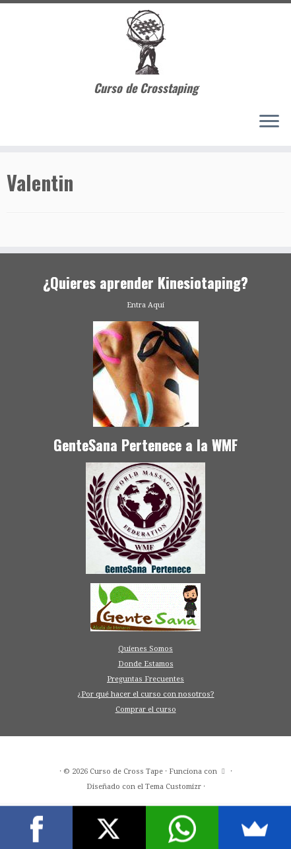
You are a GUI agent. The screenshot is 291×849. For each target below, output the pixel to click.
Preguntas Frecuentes (145, 679)
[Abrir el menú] (269, 122)
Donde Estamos (146, 664)
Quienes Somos (145, 649)
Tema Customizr (173, 786)
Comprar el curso (145, 709)
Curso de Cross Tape (126, 771)
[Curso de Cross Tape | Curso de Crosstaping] (145, 42)
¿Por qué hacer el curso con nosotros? (145, 694)
